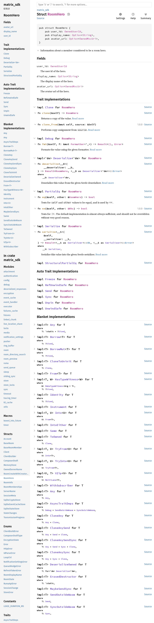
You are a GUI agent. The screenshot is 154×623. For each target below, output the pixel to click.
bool (92, 197)
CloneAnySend (60, 528)
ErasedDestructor (63, 576)
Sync (48, 296)
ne (43, 208)
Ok (88, 242)
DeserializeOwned (63, 564)
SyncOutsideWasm (86, 510)
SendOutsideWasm (64, 510)
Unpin (49, 302)
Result (102, 144)
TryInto (61, 461)
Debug (49, 138)
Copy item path (68, 14)
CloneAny (56, 515)
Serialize (52, 226)
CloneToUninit (61, 361)
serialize (49, 231)
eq (43, 197)
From (53, 373)
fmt (44, 144)
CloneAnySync (60, 552)
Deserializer (92, 171)
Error (118, 144)
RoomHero (68, 107)
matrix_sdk (43, 10)
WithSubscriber (61, 485)
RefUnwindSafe (56, 285)
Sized (62, 331)
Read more (78, 118)
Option (76, 35)
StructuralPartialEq (61, 263)
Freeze (50, 279)
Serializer (75, 242)
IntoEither (58, 425)
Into (58, 412)
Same (53, 431)
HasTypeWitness (66, 379)
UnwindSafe (53, 308)
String (87, 35)
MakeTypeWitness (54, 386)
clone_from (49, 124)
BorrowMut (57, 349)
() (109, 144)
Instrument (58, 407)
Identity (56, 394)
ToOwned (56, 436)
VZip (58, 473)
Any (52, 324)
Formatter (77, 144)
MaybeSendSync (61, 589)
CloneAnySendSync (63, 540)
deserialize (50, 163)
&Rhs (71, 208)
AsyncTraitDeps (61, 503)
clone (46, 112)
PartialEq (52, 191)
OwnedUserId (73, 31)
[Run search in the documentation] (94, 4)
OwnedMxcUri (88, 38)
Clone (49, 107)
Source (40, 18)
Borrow (55, 337)
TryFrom (61, 449)
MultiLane (50, 480)
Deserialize (62, 158)
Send (48, 291)
